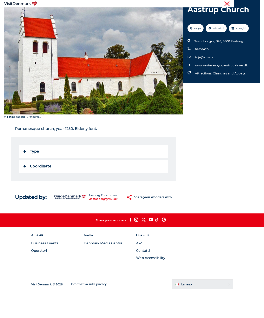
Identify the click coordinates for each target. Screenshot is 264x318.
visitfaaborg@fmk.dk (92, 223)
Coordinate (38, 186)
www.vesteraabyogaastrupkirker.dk (221, 85)
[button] (114, 220)
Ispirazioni (78, 13)
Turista (226, 3)
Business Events (48, 269)
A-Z (139, 269)
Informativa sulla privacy (92, 310)
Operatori (240, 3)
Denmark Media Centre (105, 269)
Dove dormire (149, 13)
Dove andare (102, 13)
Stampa (255, 3)
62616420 (201, 69)
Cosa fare (125, 13)
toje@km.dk (204, 77)
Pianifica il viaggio (180, 13)
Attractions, (204, 93)
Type (31, 171)
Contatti (143, 276)
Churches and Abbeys (229, 93)
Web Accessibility (150, 283)
